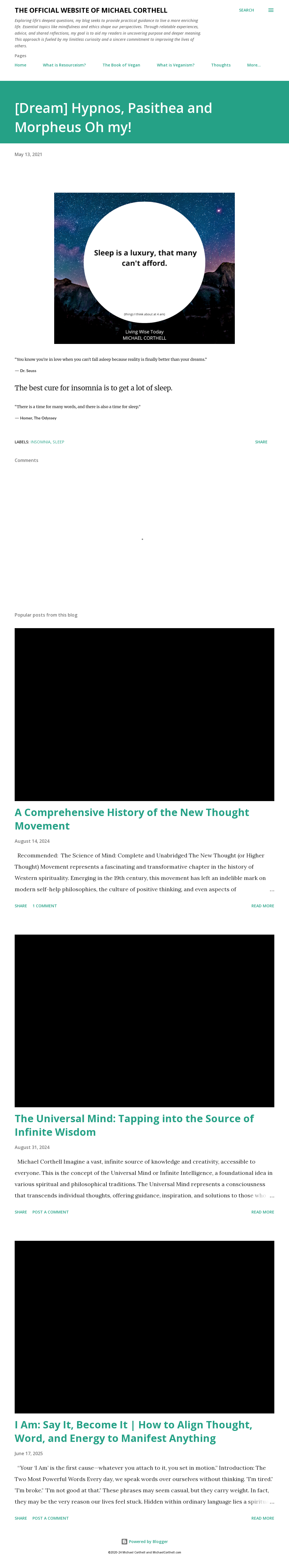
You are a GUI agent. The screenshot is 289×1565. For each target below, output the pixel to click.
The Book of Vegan (121, 65)
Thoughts (221, 65)
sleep (58, 441)
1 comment (44, 905)
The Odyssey (45, 417)
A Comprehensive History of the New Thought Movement (132, 819)
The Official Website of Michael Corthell (91, 10)
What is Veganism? (175, 65)
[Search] (246, 10)
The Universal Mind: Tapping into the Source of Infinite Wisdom (134, 1125)
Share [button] (261, 441)
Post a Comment (50, 1212)
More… (254, 65)
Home (20, 65)
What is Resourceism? (64, 65)
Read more (262, 905)
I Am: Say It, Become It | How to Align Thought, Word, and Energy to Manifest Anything (133, 1431)
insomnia (40, 441)
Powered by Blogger (144, 1541)
